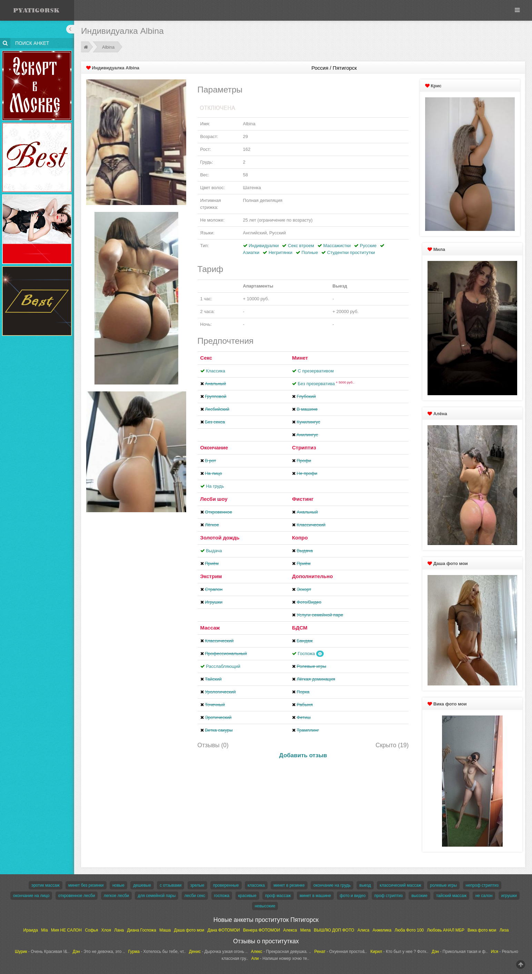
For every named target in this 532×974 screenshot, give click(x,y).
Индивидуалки (264, 245)
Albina (108, 47)
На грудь (215, 486)
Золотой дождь (220, 537)
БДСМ (300, 628)
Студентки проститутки (351, 252)
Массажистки (337, 245)
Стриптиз (304, 447)
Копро (300, 537)
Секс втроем (301, 245)
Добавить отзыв (303, 755)
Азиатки (251, 252)
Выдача (214, 550)
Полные (310, 252)
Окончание (214, 447)
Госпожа (306, 653)
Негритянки (280, 252)
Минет (300, 358)
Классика (215, 370)
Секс (206, 358)
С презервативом (316, 370)
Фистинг (302, 499)
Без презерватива (326, 383)
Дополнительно (312, 576)
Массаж (210, 628)
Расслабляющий (223, 666)
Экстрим (211, 576)
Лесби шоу (214, 499)
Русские (368, 245)
